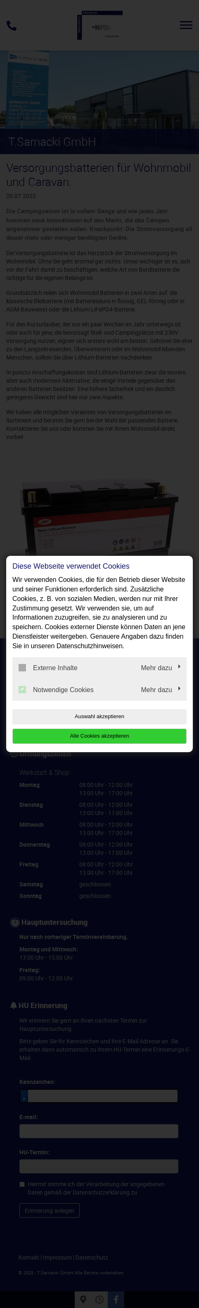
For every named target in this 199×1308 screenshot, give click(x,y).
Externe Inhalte (48, 667)
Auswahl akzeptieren (99, 716)
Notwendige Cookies (56, 689)
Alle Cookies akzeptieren (99, 736)
